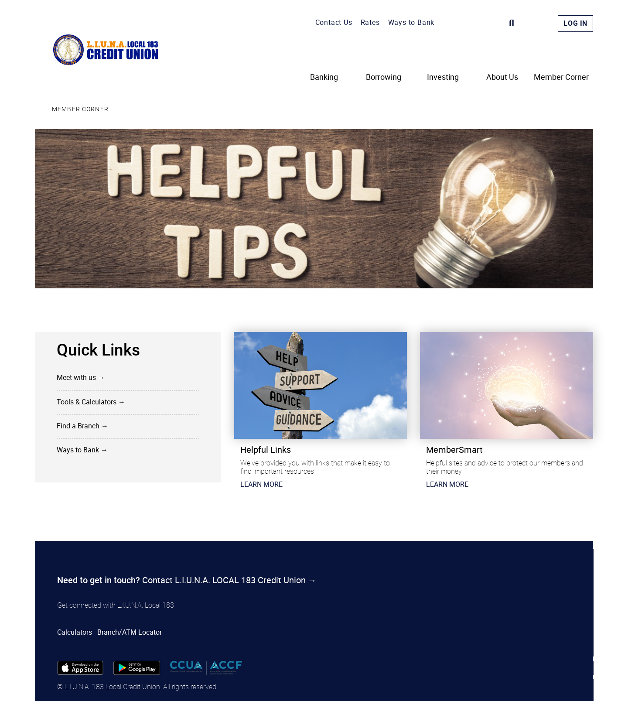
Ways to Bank (411, 22)
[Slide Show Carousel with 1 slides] (314, 419)
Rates (370, 22)
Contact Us (333, 22)
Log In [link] (575, 23)
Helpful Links (265, 449)
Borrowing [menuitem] (383, 77)
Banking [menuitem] (324, 77)
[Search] (511, 23)
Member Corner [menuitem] (561, 77)
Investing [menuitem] (443, 77)
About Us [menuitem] (502, 77)
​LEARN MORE (261, 484)
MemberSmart (454, 449)
